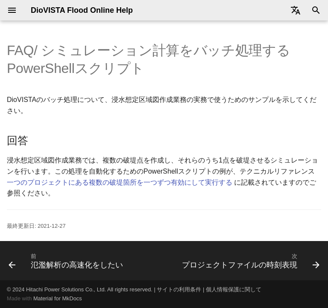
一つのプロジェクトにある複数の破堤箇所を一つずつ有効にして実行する (119, 182)
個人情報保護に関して (233, 289)
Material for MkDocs (57, 298)
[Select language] (295, 10)
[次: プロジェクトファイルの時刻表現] (249, 261)
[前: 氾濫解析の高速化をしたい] (67, 261)
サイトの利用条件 (179, 289)
